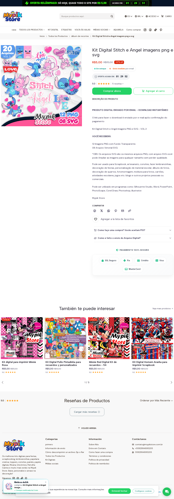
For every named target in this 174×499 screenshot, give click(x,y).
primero (49, 444)
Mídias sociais (51, 463)
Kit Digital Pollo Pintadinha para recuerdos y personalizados (63, 363)
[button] (78, 382)
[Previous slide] (3, 382)
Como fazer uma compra (101, 452)
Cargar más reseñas (87, 411)
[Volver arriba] (87, 428)
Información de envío (55, 448)
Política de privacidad (99, 459)
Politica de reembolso (99, 463)
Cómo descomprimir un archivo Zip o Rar (64, 452)
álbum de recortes (80, 36)
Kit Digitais (50, 459)
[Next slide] (171, 382)
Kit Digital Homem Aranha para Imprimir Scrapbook (149, 363)
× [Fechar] (46, 481)
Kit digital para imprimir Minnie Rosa (19, 363)
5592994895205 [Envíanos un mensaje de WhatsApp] (142, 452)
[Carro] (166, 16)
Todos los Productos (58, 36)
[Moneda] (139, 16)
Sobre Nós (94, 444)
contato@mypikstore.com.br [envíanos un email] (147, 444)
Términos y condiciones (100, 456)
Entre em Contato (97, 448)
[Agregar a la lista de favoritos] (113, 219)
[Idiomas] (128, 16)
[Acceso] (152, 16)
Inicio (42, 36)
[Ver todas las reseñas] (118, 84)
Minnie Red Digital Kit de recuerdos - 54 (103, 363)
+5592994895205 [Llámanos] (142, 448)
